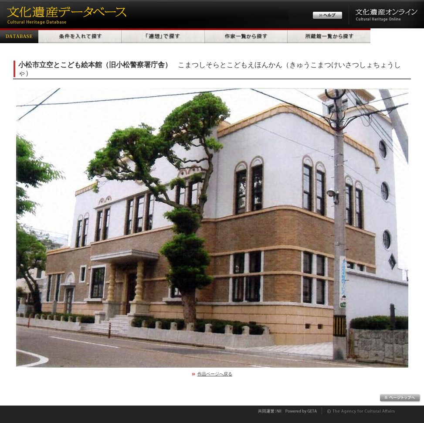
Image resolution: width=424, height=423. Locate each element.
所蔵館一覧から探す (329, 35)
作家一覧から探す (246, 35)
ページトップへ (400, 398)
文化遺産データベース (65, 14)
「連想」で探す (163, 35)
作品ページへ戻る (214, 374)
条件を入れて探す (80, 35)
